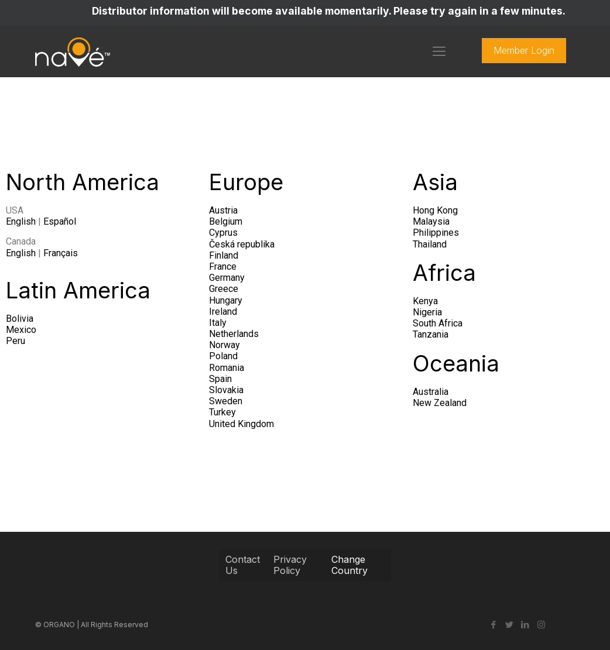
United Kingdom (241, 423)
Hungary (225, 300)
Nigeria (427, 312)
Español (59, 221)
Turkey (222, 412)
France (223, 266)
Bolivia (19, 318)
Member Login (524, 50)
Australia (430, 391)
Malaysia (431, 221)
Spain (220, 378)
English (21, 221)
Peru (15, 340)
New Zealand (440, 402)
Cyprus (223, 232)
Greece (223, 288)
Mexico (21, 329)
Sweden (225, 401)
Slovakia (226, 389)
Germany (227, 277)
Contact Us (242, 564)
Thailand (430, 244)
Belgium (225, 221)
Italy (218, 322)
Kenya (425, 301)
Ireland (223, 311)
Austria (223, 210)
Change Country (349, 564)
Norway (224, 344)
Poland (223, 356)
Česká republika (242, 244)
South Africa (437, 323)
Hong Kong (435, 210)
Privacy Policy (290, 564)
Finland (223, 255)
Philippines (436, 232)
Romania (226, 367)
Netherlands (234, 333)
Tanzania (430, 334)
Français (60, 253)
